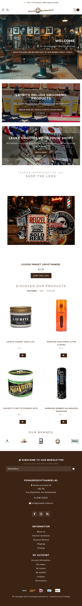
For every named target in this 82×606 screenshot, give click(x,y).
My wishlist (41, 572)
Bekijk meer (41, 152)
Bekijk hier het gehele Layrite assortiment (41, 110)
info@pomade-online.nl (42, 503)
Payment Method (41, 540)
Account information (41, 560)
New (42, 291)
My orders (41, 564)
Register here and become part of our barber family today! (42, 52)
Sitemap (41, 548)
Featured (32, 291)
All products (41, 580)
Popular (50, 291)
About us (41, 531)
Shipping (41, 544)
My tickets (41, 568)
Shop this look (41, 275)
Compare (41, 576)
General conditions (41, 535)
